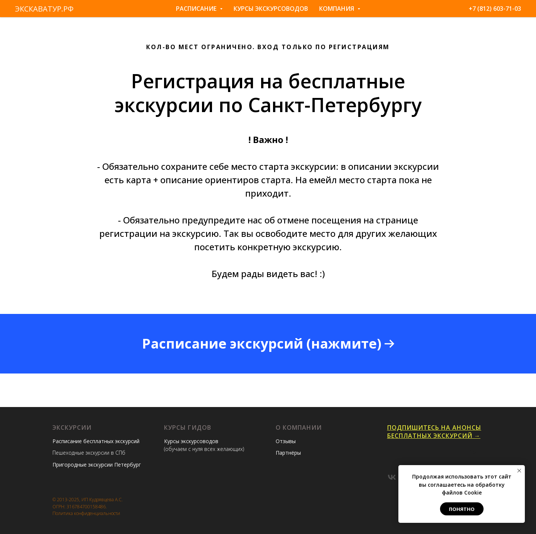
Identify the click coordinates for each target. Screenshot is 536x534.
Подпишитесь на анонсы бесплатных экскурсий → (434, 431)
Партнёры (288, 452)
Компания (339, 8)
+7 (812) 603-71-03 (495, 8)
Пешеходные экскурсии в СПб (88, 452)
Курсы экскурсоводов (271, 8)
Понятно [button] (462, 509)
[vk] (392, 477)
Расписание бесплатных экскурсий (95, 441)
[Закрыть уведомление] (519, 470)
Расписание (199, 8)
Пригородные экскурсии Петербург (96, 464)
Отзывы (286, 441)
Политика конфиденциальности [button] (86, 513)
